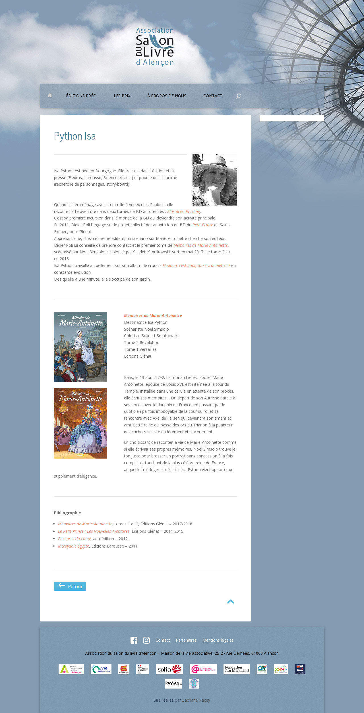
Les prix (122, 96)
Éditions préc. (81, 96)
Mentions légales (218, 640)
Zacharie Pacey (196, 700)
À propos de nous (166, 96)
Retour (70, 586)
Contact (212, 96)
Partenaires (186, 640)
